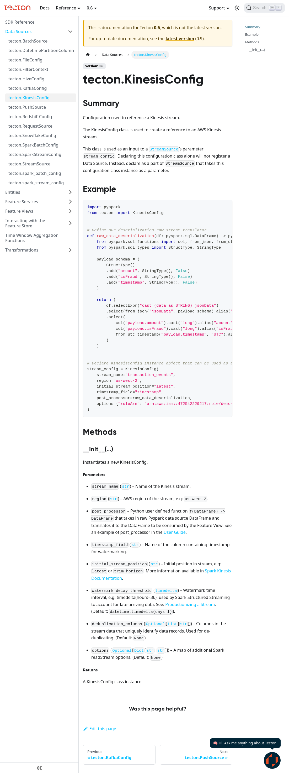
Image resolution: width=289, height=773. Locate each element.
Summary (252, 26)
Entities (12, 192)
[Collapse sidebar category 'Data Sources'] (70, 31)
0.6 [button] (90, 8)
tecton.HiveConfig (26, 79)
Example (252, 34)
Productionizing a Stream (190, 604)
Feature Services (21, 202)
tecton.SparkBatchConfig (33, 145)
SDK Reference (20, 22)
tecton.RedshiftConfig (30, 116)
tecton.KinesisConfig (29, 98)
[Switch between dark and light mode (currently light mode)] (237, 8)
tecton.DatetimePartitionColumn (41, 50)
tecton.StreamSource (29, 164)
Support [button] (217, 8)
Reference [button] (66, 8)
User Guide (175, 532)
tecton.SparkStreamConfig (34, 154)
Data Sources (18, 31)
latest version (179, 38)
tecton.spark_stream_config (36, 183)
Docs (45, 8)
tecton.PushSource (27, 107)
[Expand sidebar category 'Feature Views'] (70, 211)
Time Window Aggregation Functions (31, 237)
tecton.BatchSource (27, 41)
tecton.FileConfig (25, 60)
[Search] (264, 8)
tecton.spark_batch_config (34, 173)
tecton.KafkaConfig (27, 88)
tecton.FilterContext (28, 69)
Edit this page (99, 729)
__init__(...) (257, 49)
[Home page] (88, 55)
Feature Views (19, 211)
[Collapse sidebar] (39, 767)
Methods (252, 42)
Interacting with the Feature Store (25, 223)
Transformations (21, 250)
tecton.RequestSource (30, 126)
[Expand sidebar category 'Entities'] (70, 192)
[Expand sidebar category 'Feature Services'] (70, 201)
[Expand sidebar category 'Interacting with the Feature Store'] (70, 223)
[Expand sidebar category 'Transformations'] (70, 250)
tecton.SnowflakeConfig (32, 135)
